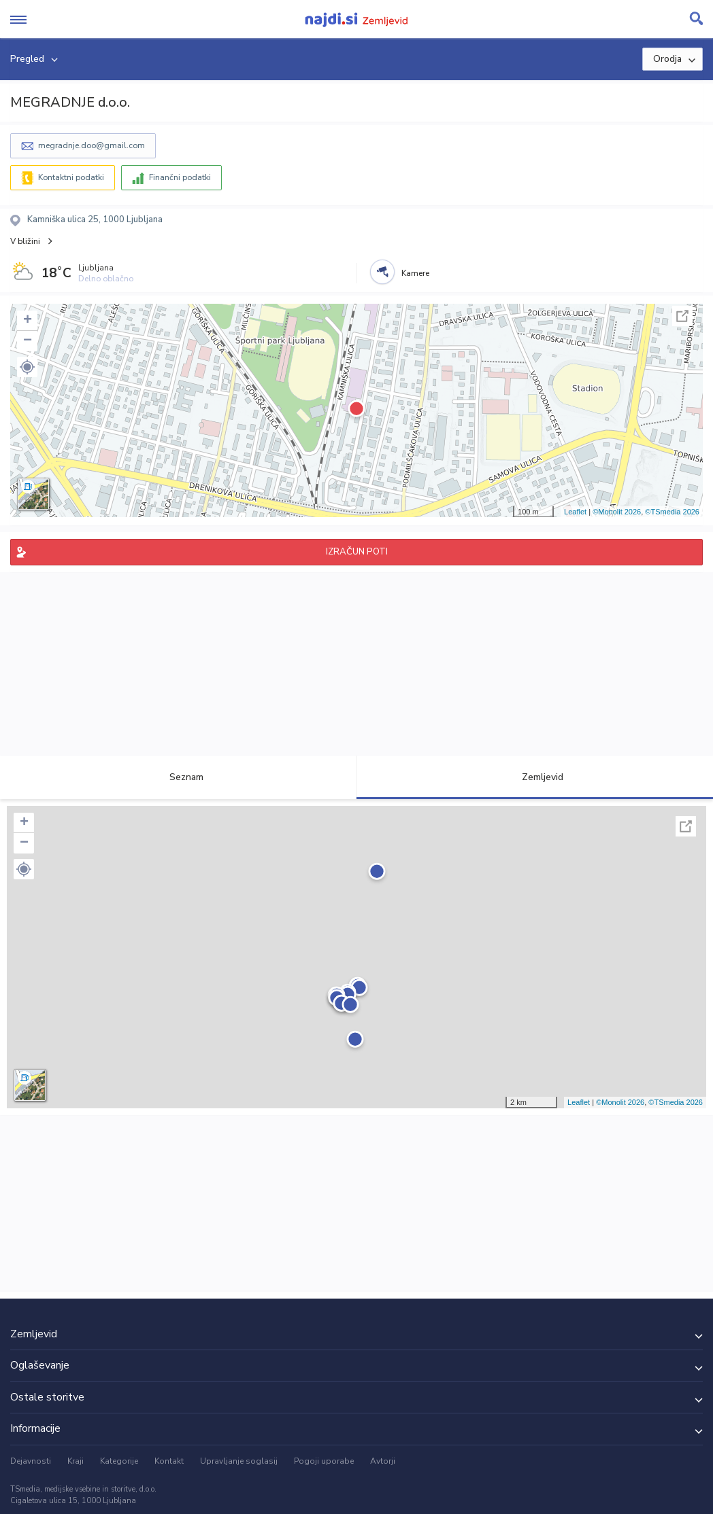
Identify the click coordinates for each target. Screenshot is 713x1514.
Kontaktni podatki (71, 177)
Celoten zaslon (682, 316)
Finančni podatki (180, 177)
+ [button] (27, 321)
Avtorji (382, 1461)
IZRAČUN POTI (357, 552)
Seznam (178, 777)
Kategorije (119, 1461)
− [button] (27, 341)
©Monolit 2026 (617, 512)
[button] (27, 367)
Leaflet (575, 512)
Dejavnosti (30, 1461)
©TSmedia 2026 (672, 512)
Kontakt (169, 1461)
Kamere (415, 273)
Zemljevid (534, 777)
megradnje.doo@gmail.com (91, 145)
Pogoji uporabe (324, 1461)
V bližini (25, 241)
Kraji (75, 1461)
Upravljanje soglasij (239, 1461)
